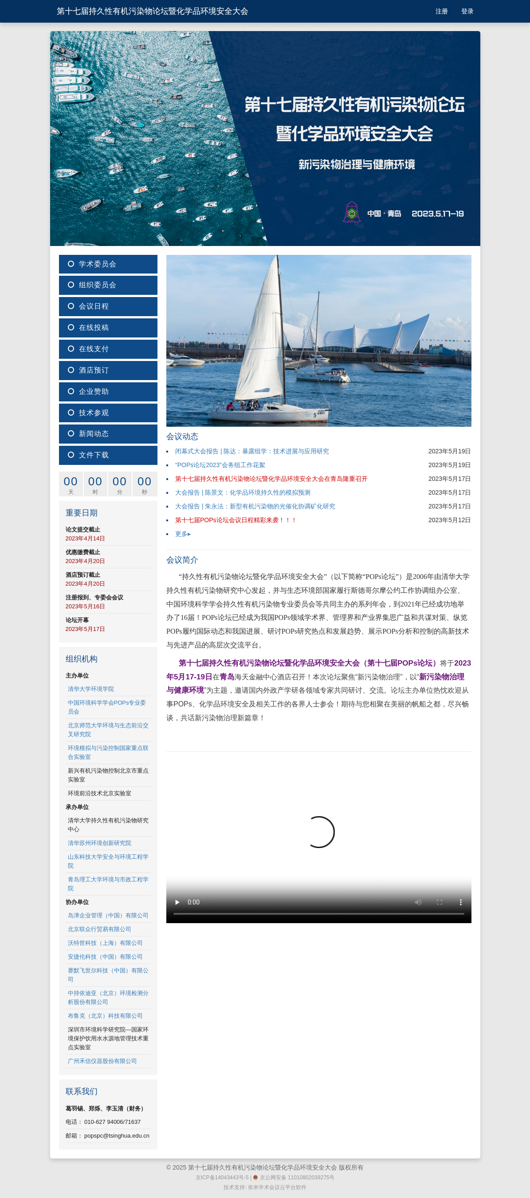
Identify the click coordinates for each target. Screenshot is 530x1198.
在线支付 (88, 349)
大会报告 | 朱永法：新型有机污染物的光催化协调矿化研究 (255, 506)
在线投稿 (88, 327)
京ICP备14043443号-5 (222, 1177)
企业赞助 (88, 391)
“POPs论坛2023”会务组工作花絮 (220, 464)
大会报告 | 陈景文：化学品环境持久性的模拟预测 (242, 492)
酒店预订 (88, 370)
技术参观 (88, 413)
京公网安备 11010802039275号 (293, 1177)
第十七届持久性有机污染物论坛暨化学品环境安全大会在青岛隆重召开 (271, 478)
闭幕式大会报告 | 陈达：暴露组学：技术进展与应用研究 (252, 451)
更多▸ (183, 533)
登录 (467, 11)
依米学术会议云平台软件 (277, 1187)
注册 (442, 11)
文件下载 (88, 455)
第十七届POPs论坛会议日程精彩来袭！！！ (236, 520)
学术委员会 (92, 264)
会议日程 (88, 306)
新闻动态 (88, 433)
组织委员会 (92, 285)
